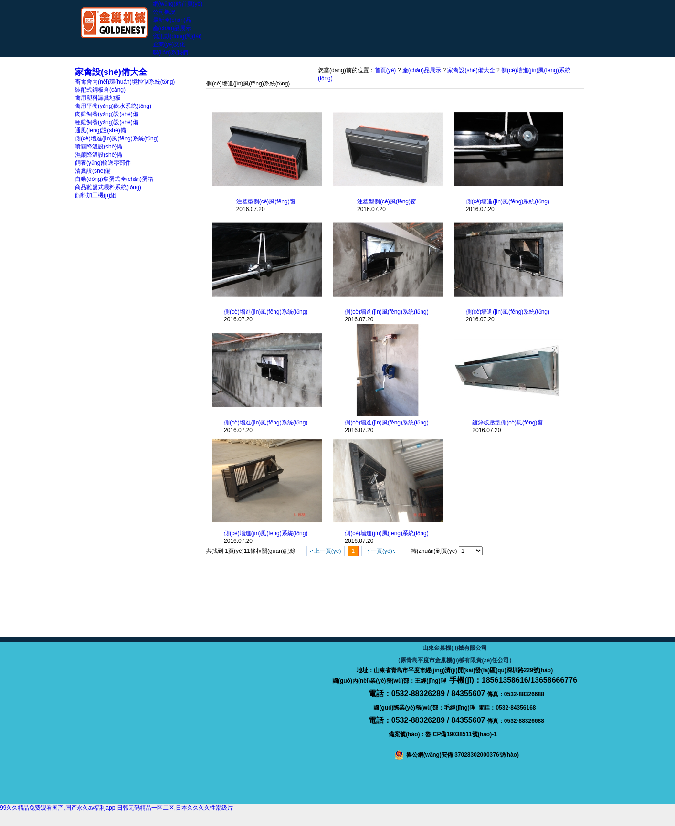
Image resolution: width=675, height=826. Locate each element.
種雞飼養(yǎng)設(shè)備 (106, 122)
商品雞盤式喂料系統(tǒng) (108, 187)
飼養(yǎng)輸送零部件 (103, 162)
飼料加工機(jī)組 (95, 195)
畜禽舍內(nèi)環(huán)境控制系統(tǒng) (125, 81)
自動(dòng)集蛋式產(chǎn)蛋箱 (114, 179)
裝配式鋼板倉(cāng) (100, 89)
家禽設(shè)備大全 (471, 70)
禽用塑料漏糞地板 (98, 98)
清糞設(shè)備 (93, 171)
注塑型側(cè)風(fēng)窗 (265, 201)
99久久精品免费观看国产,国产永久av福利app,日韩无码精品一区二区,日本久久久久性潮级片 (116, 808)
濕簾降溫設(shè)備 (98, 154)
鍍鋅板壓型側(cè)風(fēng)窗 (507, 422)
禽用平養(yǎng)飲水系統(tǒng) (113, 106)
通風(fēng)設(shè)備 (100, 130)
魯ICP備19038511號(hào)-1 (460, 734)
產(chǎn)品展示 (421, 70)
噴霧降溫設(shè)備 (98, 146)
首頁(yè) (385, 70)
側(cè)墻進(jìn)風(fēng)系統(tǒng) (116, 138)
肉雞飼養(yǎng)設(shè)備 (106, 114)
